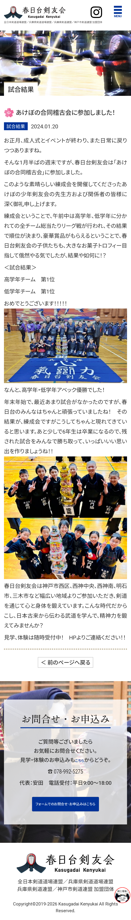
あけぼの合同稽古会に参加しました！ (65, 112)
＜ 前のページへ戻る (65, 662)
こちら (80, 760)
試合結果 (15, 126)
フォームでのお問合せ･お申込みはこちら (65, 808)
